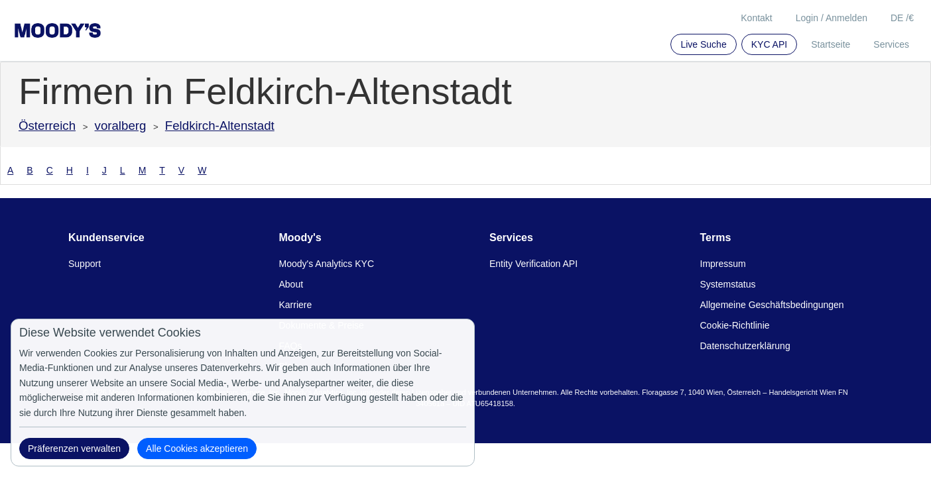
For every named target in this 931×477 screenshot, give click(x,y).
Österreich (47, 125)
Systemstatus (728, 284)
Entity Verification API (533, 263)
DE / (902, 17)
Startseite (830, 44)
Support (84, 263)
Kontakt (756, 18)
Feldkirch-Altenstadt (220, 125)
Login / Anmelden (831, 18)
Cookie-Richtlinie (735, 325)
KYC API (769, 44)
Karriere (295, 304)
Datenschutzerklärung (745, 346)
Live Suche (703, 44)
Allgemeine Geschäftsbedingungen (772, 304)
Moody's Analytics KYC (327, 263)
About (291, 284)
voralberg (121, 125)
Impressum (723, 263)
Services (891, 44)
